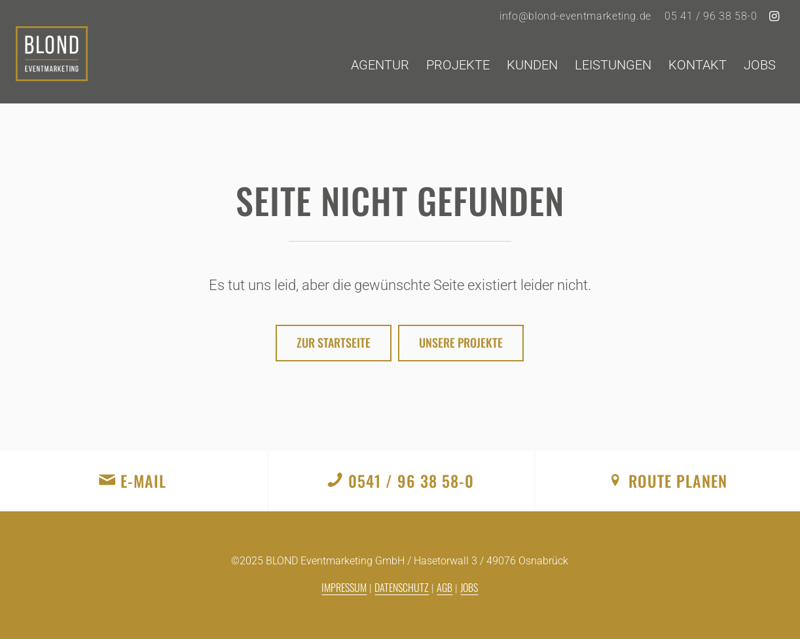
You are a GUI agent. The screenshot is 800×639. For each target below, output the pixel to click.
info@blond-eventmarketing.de (575, 16)
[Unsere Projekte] (461, 343)
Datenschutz (401, 587)
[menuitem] (575, 16)
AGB (444, 587)
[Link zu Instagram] (774, 16)
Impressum (344, 587)
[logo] (52, 64)
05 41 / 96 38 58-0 (710, 16)
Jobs (469, 587)
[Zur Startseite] (333, 343)
